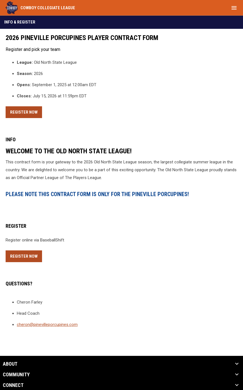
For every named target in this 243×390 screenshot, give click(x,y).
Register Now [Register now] (26, 111)
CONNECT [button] (13, 385)
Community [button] (16, 374)
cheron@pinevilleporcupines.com (47, 324)
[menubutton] (234, 7)
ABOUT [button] (10, 363)
